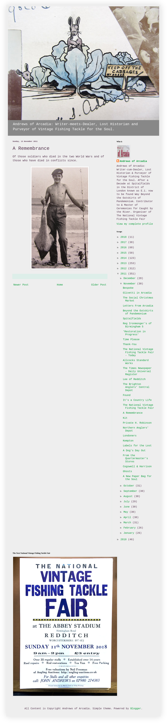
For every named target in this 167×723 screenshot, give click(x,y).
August (129, 496)
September (131, 491)
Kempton (128, 440)
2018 (124, 237)
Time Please (131, 339)
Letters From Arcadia (138, 305)
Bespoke (128, 288)
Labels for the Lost (137, 445)
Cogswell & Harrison (137, 466)
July (127, 501)
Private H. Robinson (137, 423)
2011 (124, 273)
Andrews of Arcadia (133, 161)
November (130, 283)
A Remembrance (133, 413)
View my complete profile (135, 224)
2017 (124, 242)
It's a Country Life (137, 400)
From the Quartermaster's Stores (135, 458)
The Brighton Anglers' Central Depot (136, 387)
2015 (124, 253)
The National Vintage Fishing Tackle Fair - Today (138, 352)
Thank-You (129, 344)
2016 (124, 247)
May (127, 512)
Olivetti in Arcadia (137, 293)
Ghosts (127, 471)
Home (60, 284)
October (130, 485)
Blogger (135, 708)
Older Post (98, 284)
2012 (124, 268)
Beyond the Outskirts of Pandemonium (138, 312)
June (127, 506)
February (130, 527)
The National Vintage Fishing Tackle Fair (138, 407)
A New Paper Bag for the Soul (137, 478)
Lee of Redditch (134, 379)
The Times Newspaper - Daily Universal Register (137, 371)
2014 (124, 258)
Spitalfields (132, 318)
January (130, 533)
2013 (124, 263)
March (128, 522)
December (130, 278)
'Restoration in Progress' (134, 333)
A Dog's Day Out (134, 450)
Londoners (129, 435)
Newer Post (21, 284)
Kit (125, 418)
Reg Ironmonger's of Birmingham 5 (137, 325)
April (128, 517)
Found (126, 395)
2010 (124, 539)
